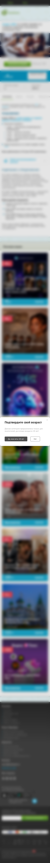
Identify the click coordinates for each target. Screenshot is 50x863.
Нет (35, 439)
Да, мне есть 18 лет (16, 439)
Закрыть (47, 420)
